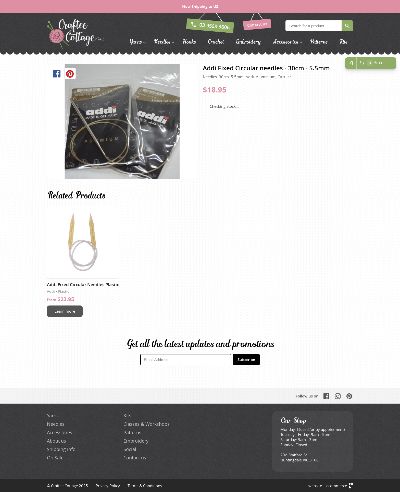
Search (347, 25)
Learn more (65, 311)
